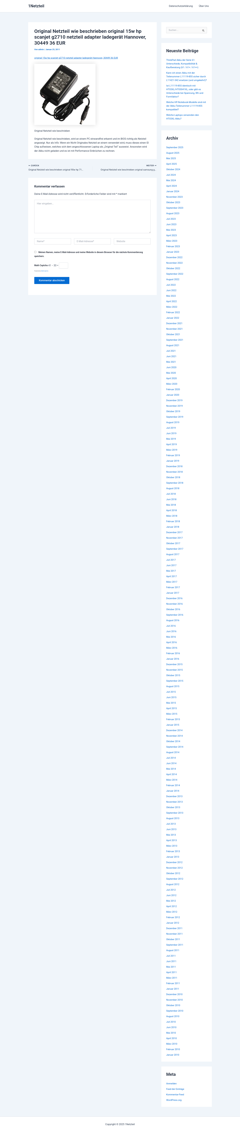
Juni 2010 (171, 1030)
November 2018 (175, 475)
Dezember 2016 (174, 602)
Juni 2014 (171, 767)
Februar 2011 (173, 986)
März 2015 (172, 717)
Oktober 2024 (173, 173)
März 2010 (172, 1047)
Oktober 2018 (173, 481)
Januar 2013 (173, 860)
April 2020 (171, 382)
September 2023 (175, 211)
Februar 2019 (173, 459)
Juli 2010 (171, 1025)
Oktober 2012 (173, 877)
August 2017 (173, 558)
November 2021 (175, 332)
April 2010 (171, 1041)
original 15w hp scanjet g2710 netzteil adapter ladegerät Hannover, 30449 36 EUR (78, 57)
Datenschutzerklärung (183, 6)
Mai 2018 (171, 508)
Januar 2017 (173, 596)
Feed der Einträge (175, 1092)
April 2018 (171, 514)
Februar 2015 (173, 723)
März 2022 (172, 310)
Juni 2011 (171, 964)
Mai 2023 (171, 233)
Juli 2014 (171, 761)
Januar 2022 (173, 321)
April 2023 (171, 239)
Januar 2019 (173, 464)
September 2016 (175, 618)
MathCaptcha (44, 271)
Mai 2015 (171, 706)
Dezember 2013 (174, 800)
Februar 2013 (173, 855)
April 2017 (171, 580)
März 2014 (172, 783)
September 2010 (175, 1014)
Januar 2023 (173, 255)
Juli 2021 (171, 354)
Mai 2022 (171, 299)
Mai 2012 (171, 904)
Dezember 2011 (174, 932)
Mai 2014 (171, 772)
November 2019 (175, 409)
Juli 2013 (171, 827)
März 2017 (172, 585)
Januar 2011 (173, 992)
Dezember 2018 (174, 470)
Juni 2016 (171, 635)
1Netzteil (36, 6)
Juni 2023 (171, 228)
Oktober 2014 (173, 745)
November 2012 (175, 871)
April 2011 (171, 975)
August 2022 (173, 283)
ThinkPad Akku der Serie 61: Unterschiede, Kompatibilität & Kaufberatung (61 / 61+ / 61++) (183, 64)
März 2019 (172, 453)
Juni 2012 (171, 899)
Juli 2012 (171, 893)
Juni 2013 (171, 833)
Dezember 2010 (174, 997)
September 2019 (175, 420)
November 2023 (175, 200)
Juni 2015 (171, 701)
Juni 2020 (171, 371)
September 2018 (175, 486)
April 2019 (171, 448)
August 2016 (173, 624)
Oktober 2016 (173, 613)
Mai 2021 (171, 365)
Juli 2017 (171, 563)
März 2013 (172, 849)
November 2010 (175, 1003)
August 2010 (173, 1019)
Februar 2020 (173, 393)
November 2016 (175, 607)
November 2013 (175, 805)
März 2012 (172, 915)
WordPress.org (174, 1103)
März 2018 (172, 519)
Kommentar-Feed (175, 1098)
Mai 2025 (171, 162)
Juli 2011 (171, 959)
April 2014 (171, 778)
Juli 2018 (171, 497)
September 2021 (175, 343)
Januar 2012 (173, 926)
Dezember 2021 (174, 327)
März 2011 (172, 981)
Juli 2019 (171, 431)
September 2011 (175, 948)
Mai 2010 (171, 1036)
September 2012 (175, 882)
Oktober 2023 (173, 206)
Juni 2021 (171, 360)
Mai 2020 (171, 376)
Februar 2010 (173, 1052)
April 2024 (171, 189)
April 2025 (171, 167)
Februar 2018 (173, 525)
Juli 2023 (171, 222)
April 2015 (171, 712)
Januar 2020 (173, 398)
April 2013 (171, 844)
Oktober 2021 (173, 338)
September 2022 (175, 277)
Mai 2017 (171, 574)
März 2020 (172, 387)
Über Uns (204, 6)
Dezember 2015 (174, 668)
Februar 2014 (173, 789)
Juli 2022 (171, 288)
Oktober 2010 (173, 1008)
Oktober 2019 (173, 415)
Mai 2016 (171, 640)
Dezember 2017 (174, 536)
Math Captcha (41, 266)
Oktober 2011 (173, 943)
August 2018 (173, 492)
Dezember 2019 (174, 404)
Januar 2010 (173, 1058)
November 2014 (175, 739)
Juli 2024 (171, 178)
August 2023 (173, 217)
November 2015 (175, 673)
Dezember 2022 (174, 261)
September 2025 (175, 151)
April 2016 (171, 646)
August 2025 (173, 156)
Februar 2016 (173, 657)
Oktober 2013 (173, 811)
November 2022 (175, 266)
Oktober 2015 (173, 679)
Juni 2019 (171, 437)
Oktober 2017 (173, 547)
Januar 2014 (173, 794)
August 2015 (173, 690)
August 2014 (173, 756)
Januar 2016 (173, 662)
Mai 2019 (171, 442)
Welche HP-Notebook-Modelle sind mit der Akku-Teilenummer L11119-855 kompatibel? (185, 109)
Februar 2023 (173, 250)
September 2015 (175, 684)
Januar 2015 (173, 728)
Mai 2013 (171, 838)
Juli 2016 (171, 629)
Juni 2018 (171, 503)
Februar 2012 (173, 921)
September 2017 (175, 552)
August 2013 (173, 822)
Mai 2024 (171, 184)
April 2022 (171, 305)
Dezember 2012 (174, 866)
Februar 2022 (173, 316)
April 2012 (171, 910)
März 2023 (172, 244)
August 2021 (173, 349)
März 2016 (172, 651)
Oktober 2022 (173, 272)
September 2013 (175, 816)
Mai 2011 (171, 970)
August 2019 (173, 426)
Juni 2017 (171, 569)
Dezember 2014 (174, 734)
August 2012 (173, 888)
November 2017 (175, 541)
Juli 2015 (171, 695)
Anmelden (171, 1087)
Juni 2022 (171, 294)
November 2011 (175, 937)
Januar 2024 (173, 195)
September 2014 (175, 750)
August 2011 (173, 953)
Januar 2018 (173, 530)
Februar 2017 (173, 591)
